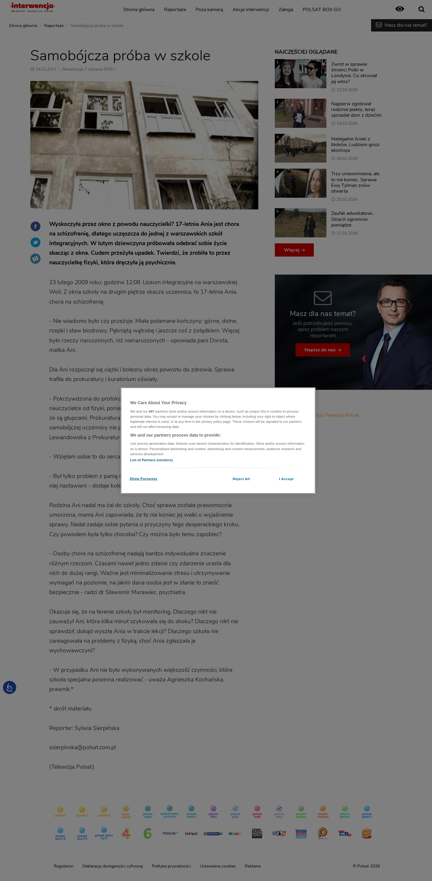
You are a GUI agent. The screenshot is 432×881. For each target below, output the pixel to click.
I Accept (286, 478)
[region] (218, 440)
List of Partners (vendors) (151, 460)
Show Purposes (144, 478)
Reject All (241, 478)
